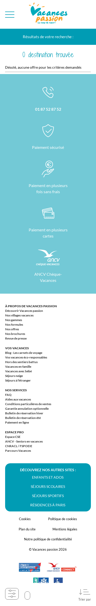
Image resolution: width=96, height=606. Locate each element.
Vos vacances (17, 348)
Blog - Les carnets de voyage (23, 353)
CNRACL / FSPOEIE (18, 446)
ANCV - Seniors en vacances (24, 441)
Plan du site (27, 529)
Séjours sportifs (48, 496)
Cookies (25, 519)
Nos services (16, 390)
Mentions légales (64, 529)
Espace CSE (12, 437)
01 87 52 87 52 (48, 109)
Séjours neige (14, 376)
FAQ (8, 395)
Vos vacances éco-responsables (26, 357)
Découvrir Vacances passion (24, 311)
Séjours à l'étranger (18, 380)
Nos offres (12, 329)
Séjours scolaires (48, 486)
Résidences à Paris (47, 505)
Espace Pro (14, 432)
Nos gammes (13, 320)
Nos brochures (15, 334)
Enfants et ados (47, 477)
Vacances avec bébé (18, 371)
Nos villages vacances (19, 315)
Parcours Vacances (18, 451)
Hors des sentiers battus (21, 362)
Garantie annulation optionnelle (27, 408)
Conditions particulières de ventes (28, 404)
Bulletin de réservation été (23, 418)
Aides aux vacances (18, 399)
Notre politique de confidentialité (48, 539)
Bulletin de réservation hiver (24, 413)
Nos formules (14, 324)
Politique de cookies (62, 519)
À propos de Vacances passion (31, 306)
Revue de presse (16, 338)
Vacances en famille (18, 366)
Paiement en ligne (17, 422)
